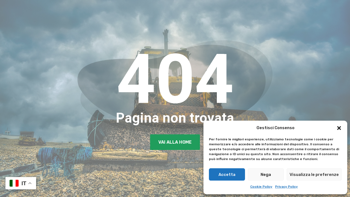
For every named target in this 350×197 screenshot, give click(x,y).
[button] (339, 128)
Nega (266, 174)
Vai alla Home (175, 142)
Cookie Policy (261, 187)
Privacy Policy (286, 187)
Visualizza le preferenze (314, 174)
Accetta (226, 174)
